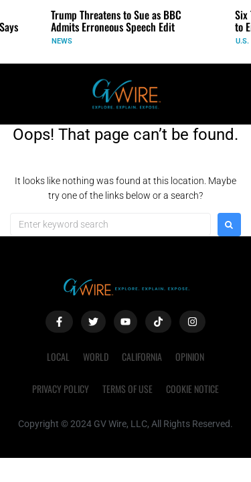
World (95, 356)
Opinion (189, 356)
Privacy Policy (60, 389)
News (62, 41)
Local (58, 356)
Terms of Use (127, 389)
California (142, 356)
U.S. (242, 41)
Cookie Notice (192, 389)
